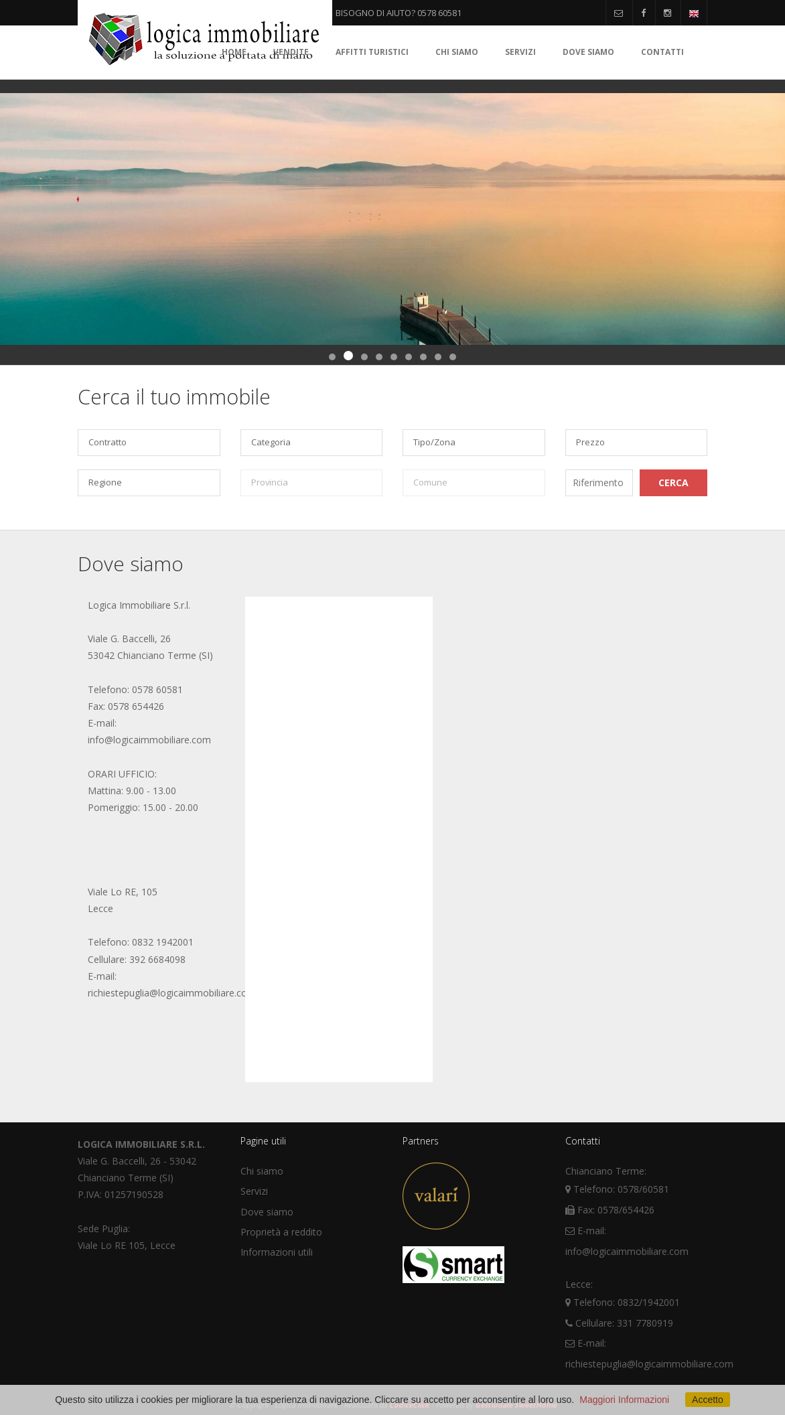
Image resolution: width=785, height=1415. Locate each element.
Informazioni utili (276, 1252)
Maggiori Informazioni (624, 1399)
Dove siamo (588, 52)
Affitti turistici (372, 52)
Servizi (520, 52)
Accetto (707, 1399)
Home (234, 52)
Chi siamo (456, 52)
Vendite (291, 52)
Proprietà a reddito (281, 1231)
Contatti (662, 52)
